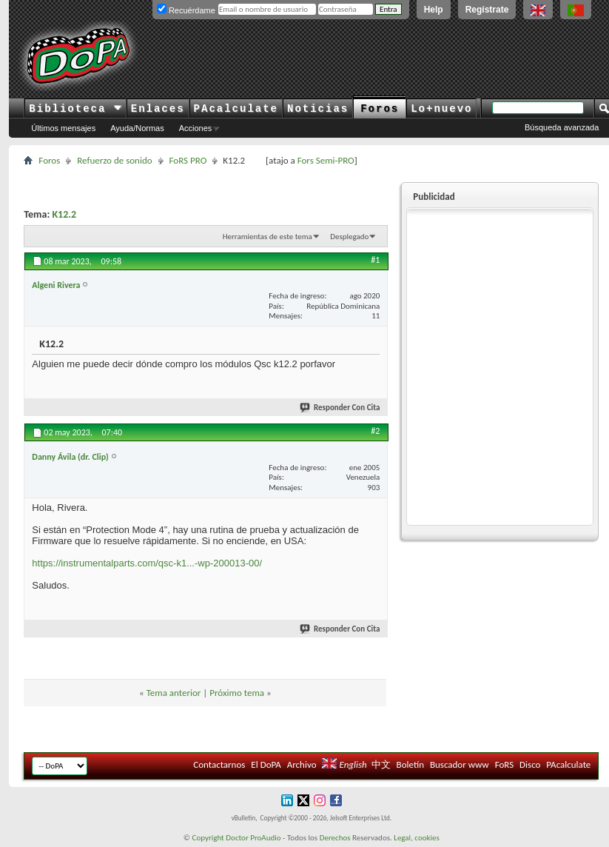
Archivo (302, 764)
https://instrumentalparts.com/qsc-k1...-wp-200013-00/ (147, 563)
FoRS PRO (188, 160)
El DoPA (265, 764)
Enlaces (158, 109)
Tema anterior (174, 692)
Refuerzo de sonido (114, 160)
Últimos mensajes (63, 128)
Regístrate (487, 9)
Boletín (410, 764)
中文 (381, 764)
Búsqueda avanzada (562, 127)
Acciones (195, 128)
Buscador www (459, 764)
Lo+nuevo (441, 109)
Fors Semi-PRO (325, 160)
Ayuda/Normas (137, 128)
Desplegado (349, 236)
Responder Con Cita (340, 407)
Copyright (208, 838)
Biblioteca (75, 109)
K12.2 (64, 214)
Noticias (318, 109)
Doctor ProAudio (253, 838)
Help (433, 9)
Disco (529, 764)
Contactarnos (219, 764)
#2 (375, 431)
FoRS (504, 764)
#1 (375, 260)
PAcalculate (236, 109)
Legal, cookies (417, 838)
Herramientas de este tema (267, 236)
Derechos (335, 838)
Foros (379, 109)
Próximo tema (236, 692)
